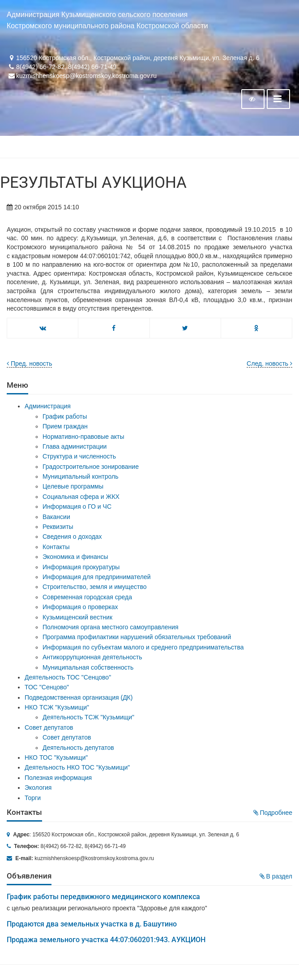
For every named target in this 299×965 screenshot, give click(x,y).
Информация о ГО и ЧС (77, 506)
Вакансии (56, 516)
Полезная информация (58, 777)
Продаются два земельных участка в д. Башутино (92, 924)
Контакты (56, 546)
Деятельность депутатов (78, 747)
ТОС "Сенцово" (47, 687)
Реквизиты (58, 526)
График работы (65, 416)
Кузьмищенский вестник (77, 617)
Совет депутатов (49, 727)
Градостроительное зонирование (91, 466)
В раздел (276, 876)
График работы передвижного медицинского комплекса (103, 896)
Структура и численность (79, 456)
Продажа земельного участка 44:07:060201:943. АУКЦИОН (106, 939)
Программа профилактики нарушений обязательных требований (137, 636)
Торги (33, 797)
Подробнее (273, 812)
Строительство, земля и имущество (94, 586)
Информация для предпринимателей (97, 576)
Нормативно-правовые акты (83, 436)
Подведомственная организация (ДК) (78, 697)
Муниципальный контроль (80, 476)
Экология (38, 787)
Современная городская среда (87, 597)
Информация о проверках (80, 606)
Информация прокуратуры (81, 567)
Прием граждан (65, 426)
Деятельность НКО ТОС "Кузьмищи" (77, 767)
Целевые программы (73, 486)
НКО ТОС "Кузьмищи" (56, 757)
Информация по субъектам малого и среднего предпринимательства (143, 647)
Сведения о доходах (72, 536)
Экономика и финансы (75, 556)
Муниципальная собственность (88, 667)
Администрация (48, 406)
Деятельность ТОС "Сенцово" (68, 677)
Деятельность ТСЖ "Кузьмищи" (88, 717)
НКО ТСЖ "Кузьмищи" (57, 707)
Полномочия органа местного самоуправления (111, 627)
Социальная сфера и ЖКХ (81, 496)
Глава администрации (75, 446)
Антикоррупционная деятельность (92, 657)
